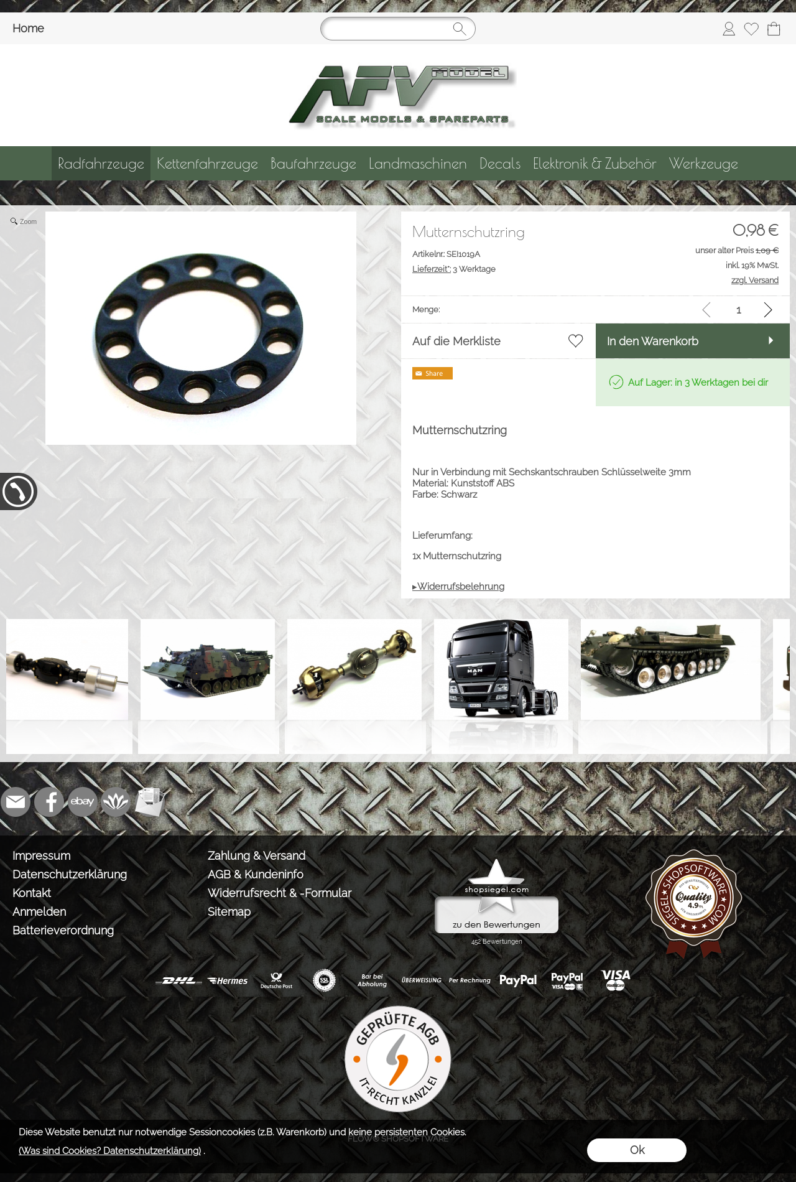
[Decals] (500, 163)
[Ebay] (82, 801)
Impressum (41, 855)
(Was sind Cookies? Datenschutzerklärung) (110, 1150)
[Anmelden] (729, 29)
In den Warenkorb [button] (652, 341)
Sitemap (229, 911)
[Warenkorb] (774, 29)
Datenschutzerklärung (69, 874)
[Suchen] (398, 28)
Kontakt (31, 893)
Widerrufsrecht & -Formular (279, 893)
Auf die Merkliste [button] (456, 341)
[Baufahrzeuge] (313, 163)
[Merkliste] (751, 29)
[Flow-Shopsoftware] (116, 801)
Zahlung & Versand (256, 855)
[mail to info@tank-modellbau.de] (15, 801)
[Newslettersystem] (149, 801)
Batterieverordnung (63, 930)
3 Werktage (454, 269)
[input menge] (738, 309)
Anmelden (39, 911)
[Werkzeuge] (703, 163)
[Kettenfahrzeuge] (207, 163)
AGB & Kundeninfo (255, 874)
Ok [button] (637, 1149)
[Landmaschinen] (418, 163)
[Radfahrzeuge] (101, 163)
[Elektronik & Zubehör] (595, 163)
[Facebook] (49, 801)
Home (28, 28)
